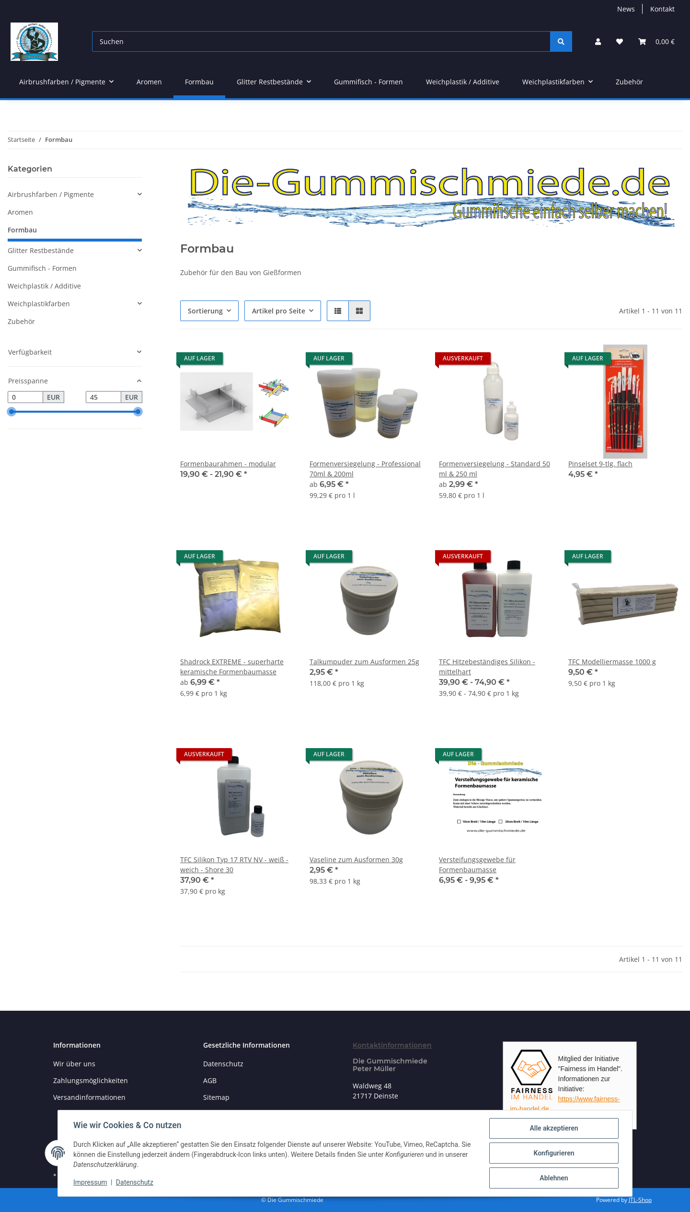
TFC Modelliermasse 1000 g (612, 661)
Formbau (22, 229)
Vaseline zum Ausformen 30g (356, 859)
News (626, 8)
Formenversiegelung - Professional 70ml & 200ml (365, 468)
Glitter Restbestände (41, 250)
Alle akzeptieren (553, 1128)
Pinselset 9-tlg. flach (600, 463)
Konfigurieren (553, 1153)
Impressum (90, 1182)
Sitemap (216, 1097)
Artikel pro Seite (278, 310)
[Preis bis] (103, 397)
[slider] (11, 412)
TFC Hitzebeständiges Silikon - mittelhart (487, 666)
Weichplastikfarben (39, 303)
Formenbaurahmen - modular (228, 463)
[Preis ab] (25, 397)
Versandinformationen (89, 1097)
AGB (210, 1080)
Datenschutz (134, 1182)
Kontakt (662, 8)
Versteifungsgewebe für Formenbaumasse (477, 864)
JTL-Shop (640, 1200)
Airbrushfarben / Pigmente (51, 194)
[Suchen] (321, 41)
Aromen (20, 212)
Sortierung (205, 310)
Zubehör (21, 321)
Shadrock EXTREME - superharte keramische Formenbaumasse (232, 666)
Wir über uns (74, 1063)
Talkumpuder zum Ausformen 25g (364, 661)
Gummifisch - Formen (42, 268)
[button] (598, 41)
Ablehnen (554, 1178)
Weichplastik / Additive (44, 285)
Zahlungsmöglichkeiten (90, 1080)
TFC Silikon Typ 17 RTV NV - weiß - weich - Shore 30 (234, 864)
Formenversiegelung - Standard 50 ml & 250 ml (494, 468)
